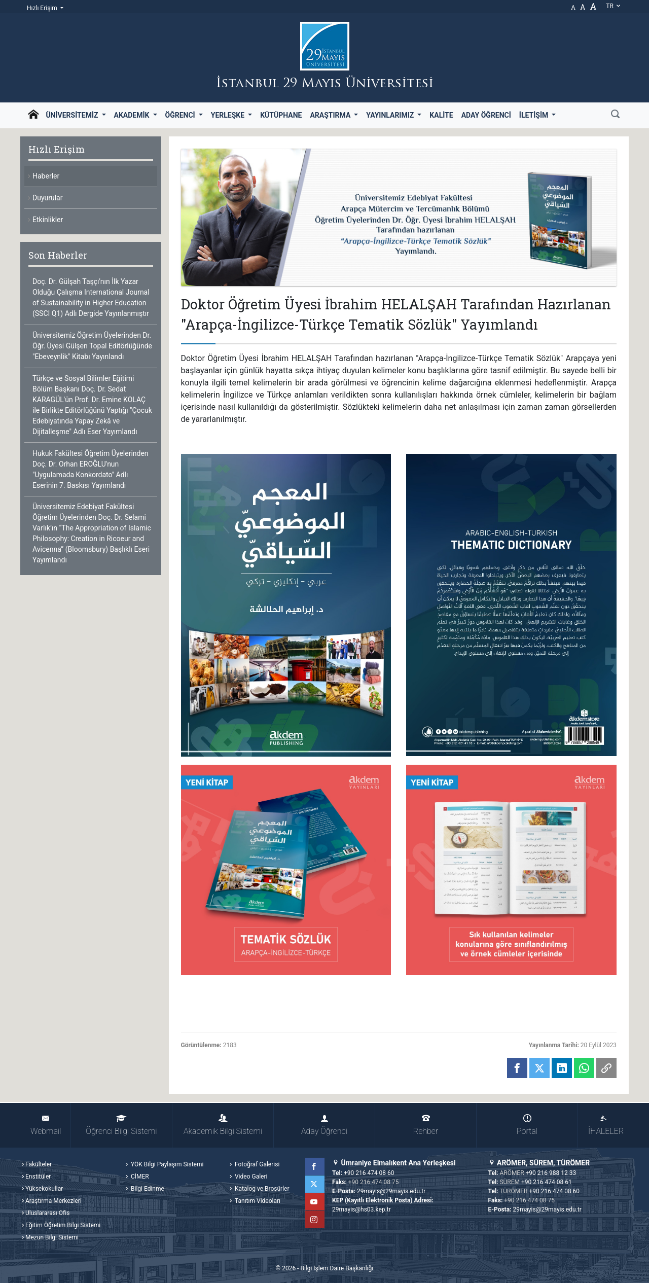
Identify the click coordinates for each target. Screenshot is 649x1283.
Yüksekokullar (44, 1188)
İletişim (534, 115)
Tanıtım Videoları (256, 1200)
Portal (527, 1125)
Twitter (315, 1184)
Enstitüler (38, 1176)
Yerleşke (228, 115)
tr (613, 6)
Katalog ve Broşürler (261, 1188)
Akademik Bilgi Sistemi (223, 1125)
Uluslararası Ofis (47, 1213)
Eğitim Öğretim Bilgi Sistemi (62, 1225)
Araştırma (331, 115)
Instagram (315, 1219)
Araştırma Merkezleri (53, 1200)
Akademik (132, 115)
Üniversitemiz (73, 115)
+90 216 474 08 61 (546, 1182)
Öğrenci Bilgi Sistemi (121, 1125)
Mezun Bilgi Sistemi (52, 1237)
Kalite (441, 115)
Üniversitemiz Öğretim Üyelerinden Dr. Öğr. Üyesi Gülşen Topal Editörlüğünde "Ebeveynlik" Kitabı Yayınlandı (92, 346)
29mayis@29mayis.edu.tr (391, 1191)
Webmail (45, 1125)
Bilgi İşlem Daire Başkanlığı (336, 1268)
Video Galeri (250, 1176)
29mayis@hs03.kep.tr (361, 1209)
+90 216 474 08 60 (369, 1173)
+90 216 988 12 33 (551, 1173)
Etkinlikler (47, 220)
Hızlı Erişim (43, 8)
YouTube (315, 1201)
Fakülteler (38, 1164)
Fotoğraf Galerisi (256, 1164)
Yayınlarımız (390, 115)
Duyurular (47, 198)
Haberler (45, 176)
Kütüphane (281, 115)
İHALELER (606, 1125)
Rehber (425, 1125)
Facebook (315, 1166)
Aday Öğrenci (486, 115)
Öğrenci (181, 115)
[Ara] (615, 115)
